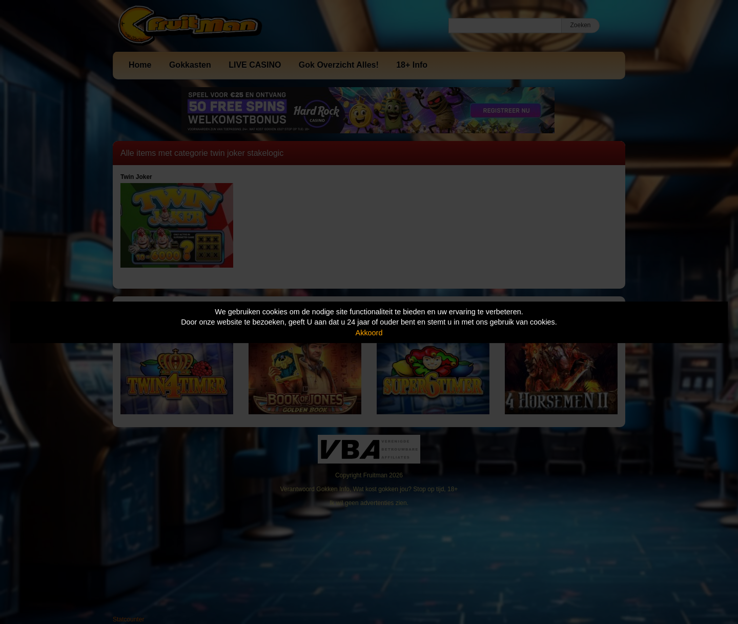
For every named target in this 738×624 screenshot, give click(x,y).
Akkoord (369, 333)
